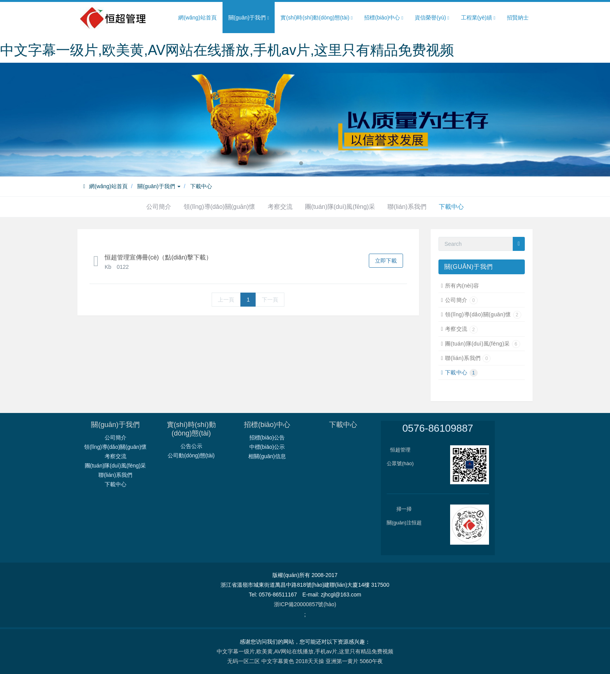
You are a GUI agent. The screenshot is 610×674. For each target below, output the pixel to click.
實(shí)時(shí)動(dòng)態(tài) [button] (316, 17)
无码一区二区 (243, 661)
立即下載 (386, 261)
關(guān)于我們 (158, 186)
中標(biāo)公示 (267, 447)
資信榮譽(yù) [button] (432, 17)
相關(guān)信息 (267, 456)
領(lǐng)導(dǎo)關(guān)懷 (219, 206)
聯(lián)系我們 (406, 206)
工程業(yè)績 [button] (478, 17)
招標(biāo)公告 (267, 437)
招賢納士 (518, 17)
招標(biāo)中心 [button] (383, 17)
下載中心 (201, 186)
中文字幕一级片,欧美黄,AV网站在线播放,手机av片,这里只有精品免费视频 (227, 50)
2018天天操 (310, 661)
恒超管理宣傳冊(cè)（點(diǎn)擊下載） (158, 257)
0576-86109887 (437, 428)
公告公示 (191, 446)
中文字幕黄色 (277, 661)
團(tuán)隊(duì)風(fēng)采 (340, 206)
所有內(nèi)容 (462, 285)
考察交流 (280, 206)
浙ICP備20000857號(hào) (305, 604)
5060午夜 (371, 661)
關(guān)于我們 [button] (248, 17)
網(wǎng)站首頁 (197, 17)
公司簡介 (158, 206)
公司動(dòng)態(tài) (191, 455)
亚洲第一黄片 (342, 661)
